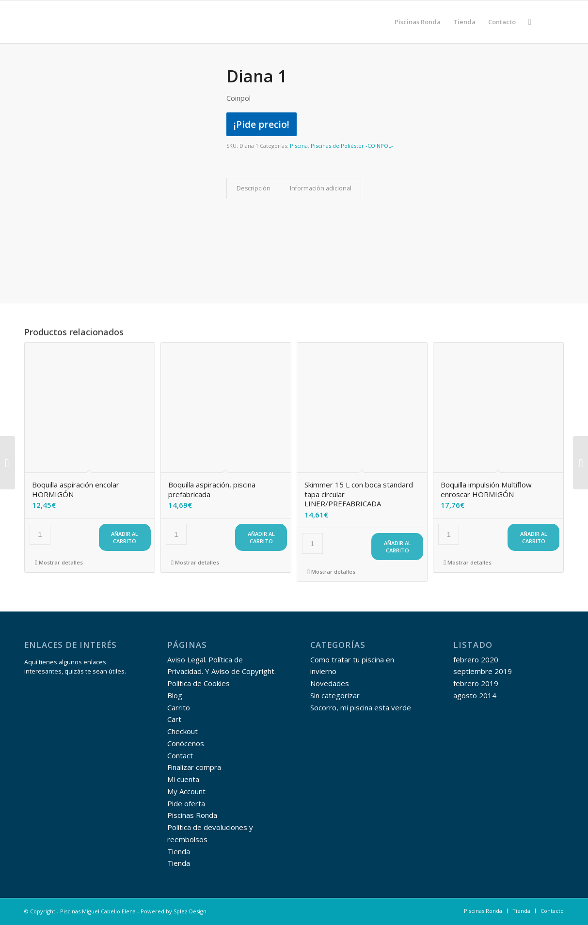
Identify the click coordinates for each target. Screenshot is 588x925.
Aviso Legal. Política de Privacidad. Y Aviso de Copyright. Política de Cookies (221, 672)
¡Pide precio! (261, 124)
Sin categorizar (335, 695)
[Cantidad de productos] (40, 534)
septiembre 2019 (482, 671)
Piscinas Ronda (192, 815)
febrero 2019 (475, 683)
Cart (174, 719)
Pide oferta (186, 803)
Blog (174, 695)
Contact (180, 755)
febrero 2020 (475, 659)
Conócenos (185, 743)
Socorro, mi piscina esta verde (360, 707)
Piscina (299, 145)
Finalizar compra (194, 767)
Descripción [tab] (253, 188)
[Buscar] (530, 21)
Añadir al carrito (124, 537)
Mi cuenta (183, 779)
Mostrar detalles (59, 562)
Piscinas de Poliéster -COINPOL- (352, 145)
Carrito (178, 707)
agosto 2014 (474, 695)
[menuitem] (417, 21)
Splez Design (190, 911)
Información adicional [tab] (320, 188)
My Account (186, 791)
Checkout (182, 731)
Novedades (329, 683)
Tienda (178, 851)
